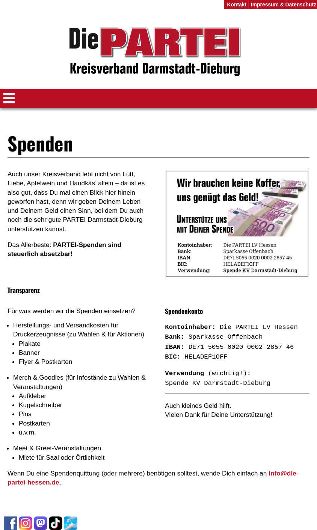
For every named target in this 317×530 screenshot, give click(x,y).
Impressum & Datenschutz (283, 5)
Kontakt (236, 5)
